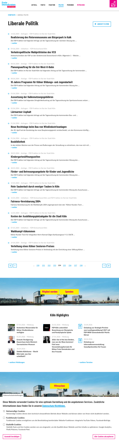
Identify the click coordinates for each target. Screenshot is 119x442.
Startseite (12, 15)
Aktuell (33, 5)
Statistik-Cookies (13, 427)
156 (70, 267)
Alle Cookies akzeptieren (103, 439)
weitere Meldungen (17, 364)
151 (43, 267)
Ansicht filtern (103, 24)
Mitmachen (82, 5)
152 (49, 267)
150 (37, 267)
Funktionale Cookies (15, 420)
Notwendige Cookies (15, 413)
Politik (60, 5)
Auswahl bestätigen (12, 439)
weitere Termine (86, 364)
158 (81, 267)
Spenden (73, 293)
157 (75, 267)
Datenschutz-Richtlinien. (54, 408)
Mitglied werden (45, 293)
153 (54, 267)
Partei (42, 5)
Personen (70, 5)
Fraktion (51, 5)
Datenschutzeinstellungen (13, 398)
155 (64, 267)
